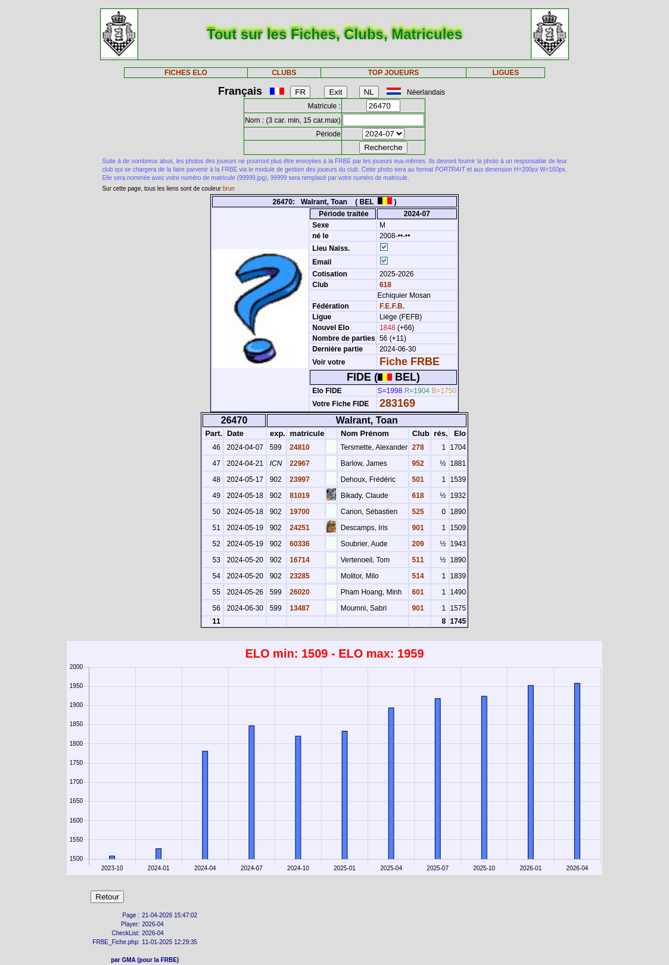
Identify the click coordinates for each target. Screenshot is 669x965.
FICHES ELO (185, 73)
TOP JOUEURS (393, 73)
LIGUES (506, 73)
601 (417, 592)
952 (417, 463)
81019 (299, 495)
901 (417, 528)
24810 (299, 447)
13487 (299, 608)
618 (384, 285)
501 (417, 479)
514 (417, 576)
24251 (299, 528)
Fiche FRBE (409, 362)
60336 (299, 544)
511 (417, 560)
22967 (299, 463)
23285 (299, 576)
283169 (397, 403)
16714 (299, 560)
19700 (299, 512)
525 (417, 512)
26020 (299, 592)
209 (417, 544)
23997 (299, 479)
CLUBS (284, 73)
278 (417, 447)
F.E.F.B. (391, 306)
